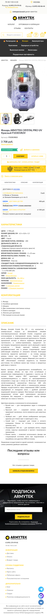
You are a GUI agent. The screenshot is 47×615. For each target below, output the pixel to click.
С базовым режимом (16, 288)
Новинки (10, 590)
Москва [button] (16, 189)
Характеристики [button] (9, 182)
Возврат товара (12, 560)
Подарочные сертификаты (23, 54)
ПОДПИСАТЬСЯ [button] (23, 517)
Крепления (13, 45)
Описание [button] (24, 182)
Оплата (9, 557)
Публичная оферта (13, 575)
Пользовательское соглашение (18, 578)
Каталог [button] (11, 24)
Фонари (25, 41)
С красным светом (13, 286)
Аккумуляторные (16, 281)
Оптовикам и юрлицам (29, 24)
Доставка (10, 553)
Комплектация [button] (38, 182)
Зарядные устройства (29, 45)
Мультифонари (11, 276)
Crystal (10, 273)
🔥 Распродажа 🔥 (10, 41)
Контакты (29, 28)
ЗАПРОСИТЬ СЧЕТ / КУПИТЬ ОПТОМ (23, 162)
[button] (12, 7)
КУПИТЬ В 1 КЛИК (37, 156)
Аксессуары (32, 50)
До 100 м (20, 278)
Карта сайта (11, 572)
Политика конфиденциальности (18, 597)
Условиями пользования (27, 523)
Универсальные (18, 283)
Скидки (9, 594)
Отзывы (17, 28)
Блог (8, 587)
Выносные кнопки (17, 50)
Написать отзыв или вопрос (23, 471)
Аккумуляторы (38, 41)
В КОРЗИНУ (20, 156)
